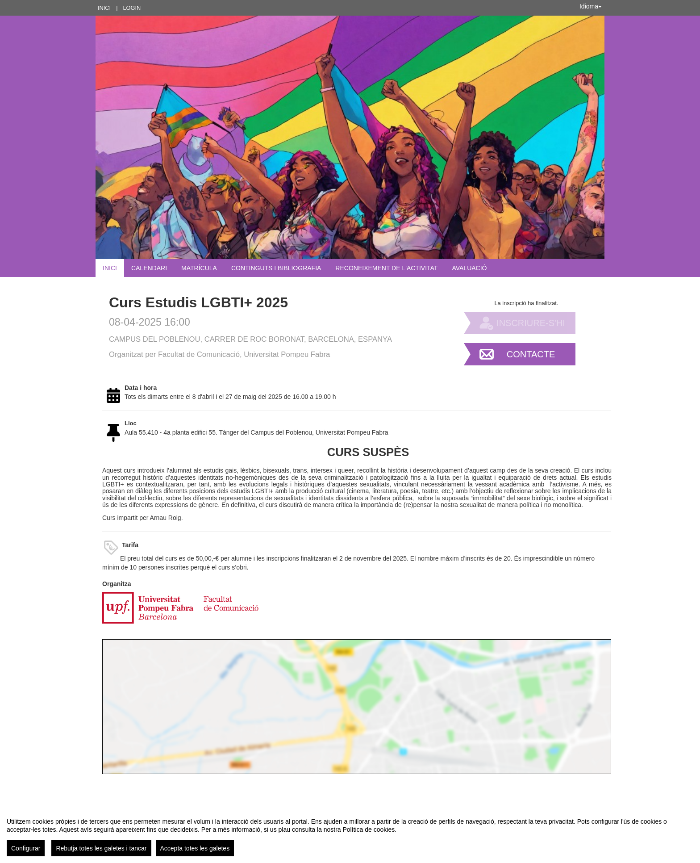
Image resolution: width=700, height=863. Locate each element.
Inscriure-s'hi (530, 323)
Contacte (531, 354)
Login (132, 7)
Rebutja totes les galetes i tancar (101, 848)
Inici (104, 7)
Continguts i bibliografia (276, 268)
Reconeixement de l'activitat (386, 268)
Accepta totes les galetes (195, 848)
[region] (350, 833)
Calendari (149, 268)
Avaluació (469, 268)
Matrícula (199, 268)
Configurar (25, 848)
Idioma (590, 6)
